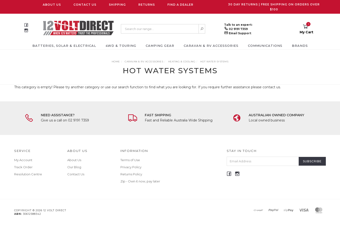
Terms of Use (130, 160)
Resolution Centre (28, 174)
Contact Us (84, 4)
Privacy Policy (130, 167)
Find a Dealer (180, 4)
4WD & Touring (121, 45)
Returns (146, 4)
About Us (52, 4)
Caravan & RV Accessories (211, 45)
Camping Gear (160, 45)
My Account (23, 160)
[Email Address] (263, 161)
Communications (265, 45)
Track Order (23, 167)
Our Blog (74, 167)
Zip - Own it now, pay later (140, 181)
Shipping (117, 4)
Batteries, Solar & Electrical (64, 45)
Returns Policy (131, 174)
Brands (300, 45)
